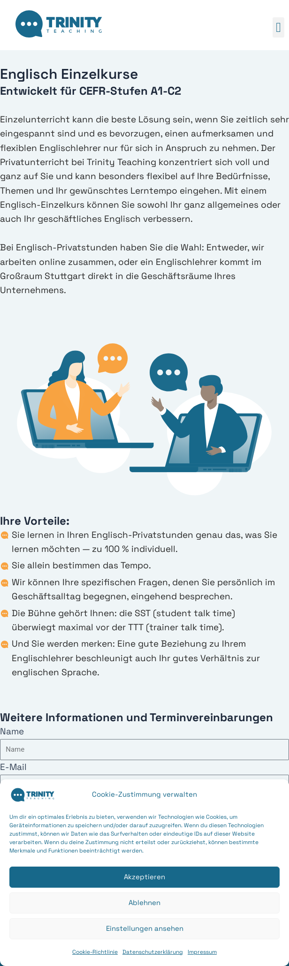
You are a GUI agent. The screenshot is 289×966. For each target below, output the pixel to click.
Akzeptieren (144, 876)
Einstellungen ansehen (144, 928)
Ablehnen (144, 902)
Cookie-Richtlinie (95, 952)
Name (12, 731)
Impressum (202, 952)
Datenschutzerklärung (152, 952)
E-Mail (13, 767)
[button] (278, 27)
